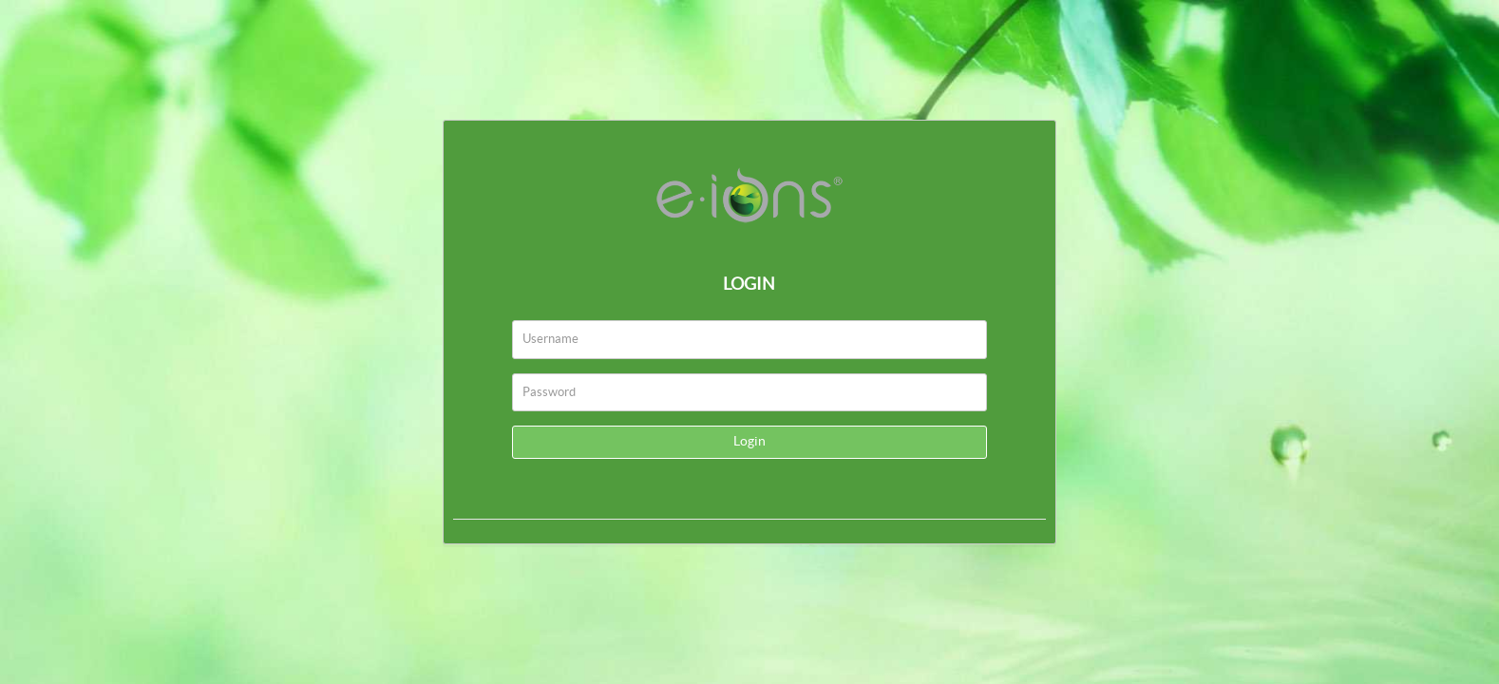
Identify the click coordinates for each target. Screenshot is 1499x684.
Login (749, 441)
